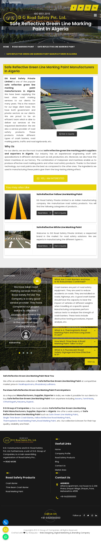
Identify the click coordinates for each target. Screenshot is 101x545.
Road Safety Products (65, 457)
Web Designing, (47, 532)
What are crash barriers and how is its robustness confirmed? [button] (72, 280)
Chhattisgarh (9, 401)
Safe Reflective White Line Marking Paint (59, 227)
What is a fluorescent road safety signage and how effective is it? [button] (72, 352)
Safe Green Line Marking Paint (63, 414)
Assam (78, 398)
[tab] (75, 280)
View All (91, 362)
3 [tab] (27, 353)
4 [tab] (31, 353)
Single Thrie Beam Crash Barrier (18, 417)
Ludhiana (50, 384)
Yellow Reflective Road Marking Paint (52, 417)
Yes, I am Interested (50, 178)
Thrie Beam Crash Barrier (17, 487)
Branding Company (81, 532)
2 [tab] (23, 353)
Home (6, 46)
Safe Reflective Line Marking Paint (56, 46)
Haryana (21, 401)
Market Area (60, 470)
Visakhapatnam (26, 384)
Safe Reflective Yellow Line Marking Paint (59, 194)
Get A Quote (66, 133)
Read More (44, 213)
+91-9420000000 (12, 2)
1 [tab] (19, 353)
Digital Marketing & (63, 532)
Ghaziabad (40, 384)
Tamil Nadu (88, 398)
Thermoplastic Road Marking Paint (19, 420)
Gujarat (30, 401)
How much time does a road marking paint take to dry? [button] (69, 342)
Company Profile (62, 453)
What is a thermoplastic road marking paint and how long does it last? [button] (72, 332)
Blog (57, 461)
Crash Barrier (11, 483)
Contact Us (60, 465)
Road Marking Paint (23, 46)
